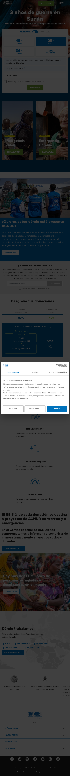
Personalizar (35, 409)
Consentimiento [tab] (12, 372)
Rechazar (13, 409)
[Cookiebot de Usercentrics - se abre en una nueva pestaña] (57, 365)
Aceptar (57, 409)
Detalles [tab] (35, 372)
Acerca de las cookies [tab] (58, 372)
